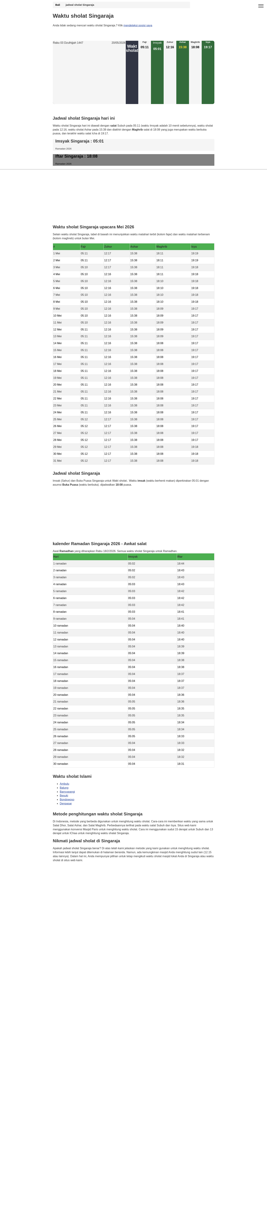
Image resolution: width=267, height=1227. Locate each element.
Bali (57, 4)
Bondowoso (67, 799)
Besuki (64, 795)
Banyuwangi (67, 791)
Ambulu (64, 783)
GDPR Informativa (64, 877)
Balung (64, 787)
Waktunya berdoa (79, 870)
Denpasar (66, 803)
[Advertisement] (89, 74)
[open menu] (261, 6)
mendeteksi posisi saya (138, 25)
